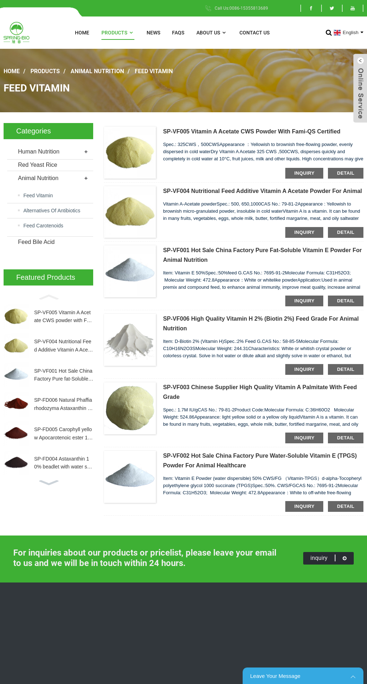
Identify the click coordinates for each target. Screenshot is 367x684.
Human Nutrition (38, 151)
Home (82, 33)
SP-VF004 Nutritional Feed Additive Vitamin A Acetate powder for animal (63, 346)
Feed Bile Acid (36, 242)
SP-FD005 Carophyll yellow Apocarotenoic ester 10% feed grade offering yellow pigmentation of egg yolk (63, 434)
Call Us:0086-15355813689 (241, 8)
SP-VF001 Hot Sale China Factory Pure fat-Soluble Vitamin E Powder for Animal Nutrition (63, 375)
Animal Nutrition (97, 70)
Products (117, 32)
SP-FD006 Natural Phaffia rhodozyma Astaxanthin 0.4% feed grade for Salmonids (63, 404)
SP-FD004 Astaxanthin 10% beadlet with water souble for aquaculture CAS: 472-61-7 (63, 463)
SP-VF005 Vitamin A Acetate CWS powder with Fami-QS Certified (62, 317)
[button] (48, 296)
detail (345, 173)
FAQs (178, 33)
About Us (211, 32)
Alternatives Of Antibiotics (51, 210)
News (153, 33)
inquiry (304, 173)
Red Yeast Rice (37, 165)
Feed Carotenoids (43, 225)
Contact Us (254, 33)
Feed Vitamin (154, 70)
